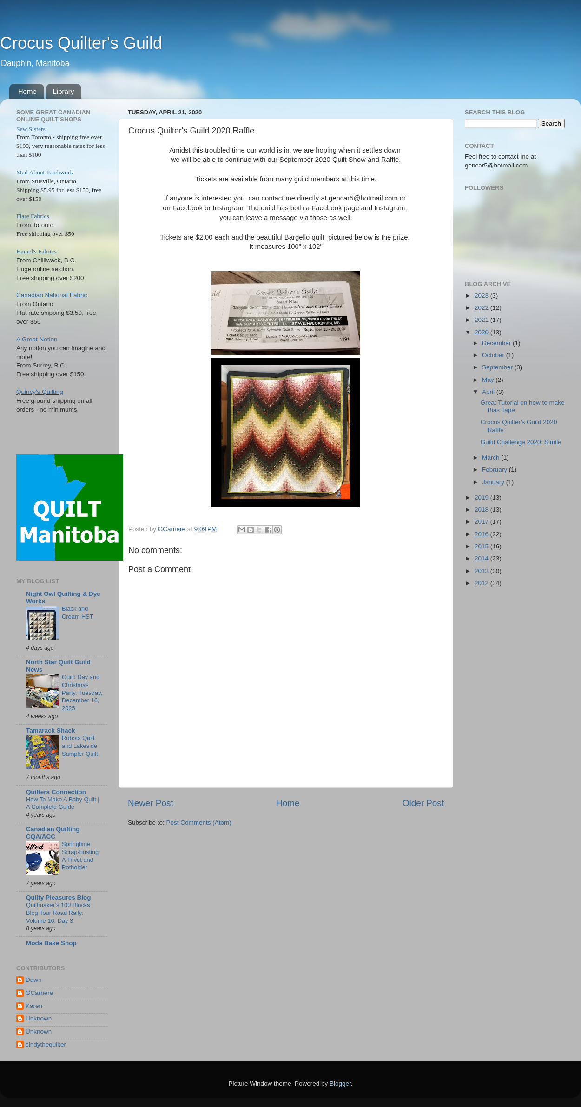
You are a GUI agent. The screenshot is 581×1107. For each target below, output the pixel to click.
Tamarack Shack (50, 730)
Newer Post (150, 803)
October (494, 355)
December (497, 343)
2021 (482, 319)
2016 (482, 534)
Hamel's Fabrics (36, 251)
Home (27, 91)
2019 (482, 497)
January (494, 482)
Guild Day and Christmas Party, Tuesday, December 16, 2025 (82, 693)
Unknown (39, 1018)
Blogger (340, 1083)
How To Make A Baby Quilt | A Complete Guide (62, 803)
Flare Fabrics (32, 216)
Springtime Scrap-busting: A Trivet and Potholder (81, 855)
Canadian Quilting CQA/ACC (53, 833)
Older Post (423, 803)
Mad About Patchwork (44, 172)
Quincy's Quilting (39, 391)
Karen (34, 1005)
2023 (482, 295)
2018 (482, 509)
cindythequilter (46, 1044)
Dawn (34, 979)
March (491, 457)
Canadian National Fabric (51, 295)
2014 (482, 558)
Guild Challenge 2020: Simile (521, 442)
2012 (482, 583)
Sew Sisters (31, 129)
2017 (482, 521)
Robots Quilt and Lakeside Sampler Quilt (80, 745)
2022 (482, 307)
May (488, 379)
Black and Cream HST (77, 612)
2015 (482, 546)
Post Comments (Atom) (198, 822)
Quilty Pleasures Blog (58, 897)
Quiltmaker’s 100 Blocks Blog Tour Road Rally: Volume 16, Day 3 (58, 912)
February (495, 469)
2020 (482, 332)
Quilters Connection (56, 791)
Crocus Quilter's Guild (81, 43)
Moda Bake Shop (51, 943)
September (498, 367)
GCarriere (39, 992)
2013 (482, 570)
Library (63, 91)
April (489, 391)
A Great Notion (37, 339)
